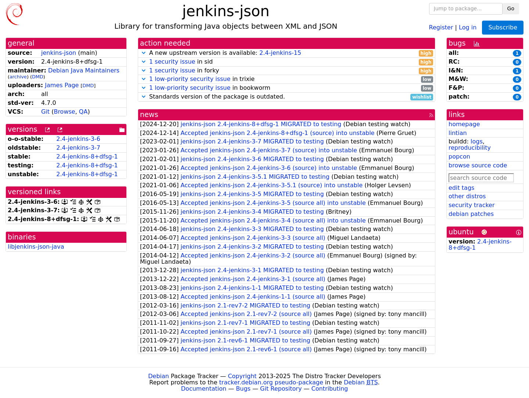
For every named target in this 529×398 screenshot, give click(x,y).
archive (18, 76)
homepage (464, 124)
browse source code (478, 165)
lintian (458, 132)
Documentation (203, 388)
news (149, 114)
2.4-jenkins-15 (280, 52)
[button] (143, 52)
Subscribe (502, 27)
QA (83, 111)
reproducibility (470, 147)
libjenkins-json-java (36, 246)
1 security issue (172, 61)
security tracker (472, 205)
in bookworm (286, 88)
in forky (286, 71)
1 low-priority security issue (189, 78)
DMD (37, 76)
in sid (286, 62)
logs (477, 141)
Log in (467, 27)
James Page (62, 85)
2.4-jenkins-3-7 (78, 147)
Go (510, 8)
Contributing (330, 388)
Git (45, 111)
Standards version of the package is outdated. (286, 97)
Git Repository (281, 388)
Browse (64, 111)
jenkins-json (58, 52)
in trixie (286, 79)
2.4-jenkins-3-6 (78, 138)
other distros (467, 196)
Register (441, 27)
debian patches (471, 213)
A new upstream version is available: (286, 53)
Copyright (242, 376)
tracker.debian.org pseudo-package (271, 382)
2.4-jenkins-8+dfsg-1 (87, 156)
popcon (459, 156)
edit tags (461, 187)
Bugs (243, 388)
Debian (158, 376)
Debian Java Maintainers (83, 70)
